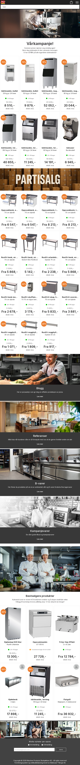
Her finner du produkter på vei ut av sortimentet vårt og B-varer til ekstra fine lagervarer (40, 487)
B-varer (40, 483)
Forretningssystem (21, 763)
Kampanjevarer (40, 531)
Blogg (40, 388)
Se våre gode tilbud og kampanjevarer (40, 535)
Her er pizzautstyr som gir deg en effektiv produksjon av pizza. (40, 392)
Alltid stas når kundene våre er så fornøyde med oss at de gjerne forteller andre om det (40, 439)
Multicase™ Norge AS (58, 763)
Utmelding (47, 745)
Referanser (40, 435)
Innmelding (34, 745)
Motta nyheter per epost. (40, 741)
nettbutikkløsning (37, 763)
